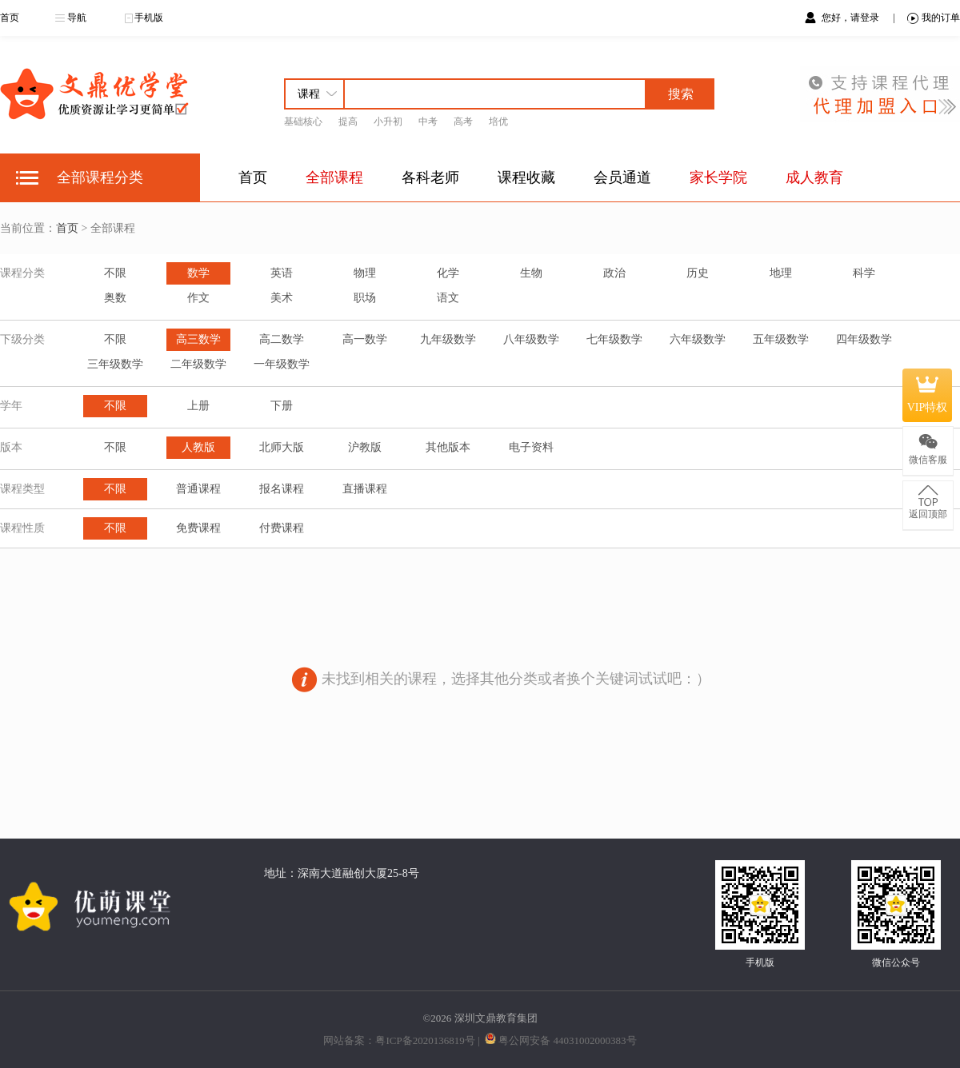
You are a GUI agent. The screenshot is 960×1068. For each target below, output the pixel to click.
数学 (198, 273)
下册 (281, 406)
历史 (697, 273)
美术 (281, 298)
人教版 (198, 447)
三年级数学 (115, 364)
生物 (531, 273)
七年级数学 (614, 339)
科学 (864, 273)
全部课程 (334, 177)
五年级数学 (781, 339)
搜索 (681, 94)
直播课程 (364, 489)
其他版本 (448, 447)
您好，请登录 (852, 17)
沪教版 (365, 447)
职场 (365, 298)
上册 (198, 406)
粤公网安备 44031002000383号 (567, 1040)
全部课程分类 (100, 177)
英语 (281, 273)
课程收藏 (526, 177)
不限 (115, 273)
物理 (365, 273)
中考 (428, 121)
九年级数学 (448, 339)
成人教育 (814, 177)
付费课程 (281, 528)
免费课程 (198, 528)
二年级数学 (198, 364)
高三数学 (198, 339)
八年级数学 (531, 339)
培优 (498, 121)
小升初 (388, 121)
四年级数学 (864, 339)
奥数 (115, 298)
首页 (9, 17)
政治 (614, 273)
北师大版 (281, 447)
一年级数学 (282, 364)
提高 (348, 121)
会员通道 (622, 177)
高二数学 (281, 339)
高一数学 (364, 339)
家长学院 (718, 177)
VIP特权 (927, 395)
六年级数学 (698, 339)
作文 (198, 298)
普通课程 (198, 489)
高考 (463, 121)
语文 (448, 298)
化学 (448, 273)
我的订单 (933, 18)
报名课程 (281, 489)
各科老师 (430, 177)
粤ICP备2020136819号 (424, 1040)
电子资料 (531, 447)
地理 (781, 273)
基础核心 (303, 121)
